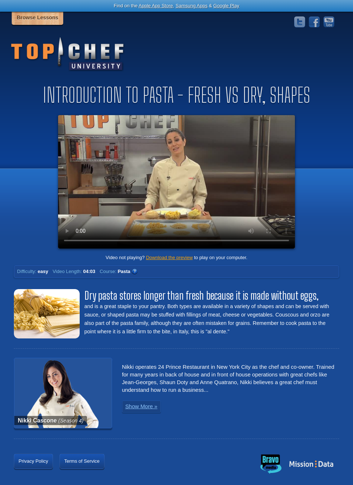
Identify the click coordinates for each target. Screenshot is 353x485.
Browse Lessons (37, 17)
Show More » (141, 406)
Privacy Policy (33, 461)
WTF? (134, 271)
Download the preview (169, 257)
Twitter (299, 21)
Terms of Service (82, 461)
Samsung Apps (191, 5)
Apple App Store (155, 5)
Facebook (314, 21)
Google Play (226, 5)
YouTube (328, 21)
